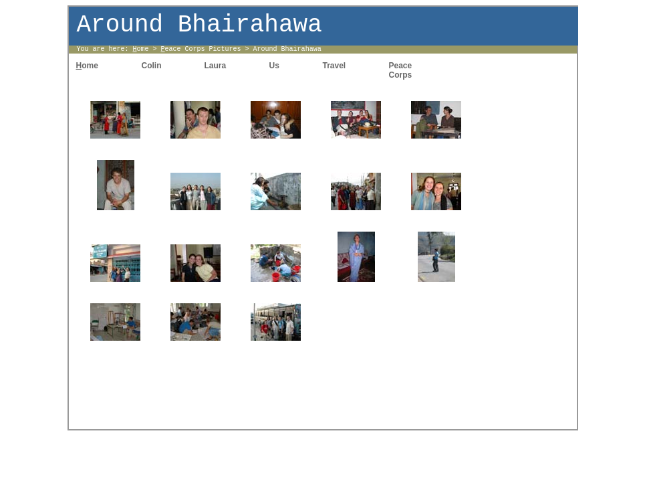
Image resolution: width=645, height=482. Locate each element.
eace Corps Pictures (201, 49)
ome (141, 49)
